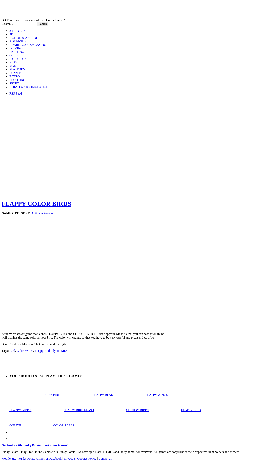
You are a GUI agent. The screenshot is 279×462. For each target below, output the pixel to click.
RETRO (14, 76)
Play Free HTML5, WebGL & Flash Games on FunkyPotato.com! (68, 10)
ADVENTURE (19, 41)
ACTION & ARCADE (23, 37)
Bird (12, 350)
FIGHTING (16, 51)
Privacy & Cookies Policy (80, 458)
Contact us (105, 458)
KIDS (13, 62)
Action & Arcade (42, 213)
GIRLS (13, 55)
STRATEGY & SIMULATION (28, 87)
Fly (53, 350)
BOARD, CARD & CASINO (27, 44)
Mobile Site (9, 458)
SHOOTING (17, 80)
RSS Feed (15, 93)
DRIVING (16, 48)
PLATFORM (17, 69)
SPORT (14, 83)
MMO (13, 66)
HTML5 (62, 350)
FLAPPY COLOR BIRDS (36, 203)
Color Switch (25, 350)
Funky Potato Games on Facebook (40, 458)
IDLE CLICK (18, 58)
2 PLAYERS (17, 30)
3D (11, 34)
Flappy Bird (42, 350)
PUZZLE (15, 73)
